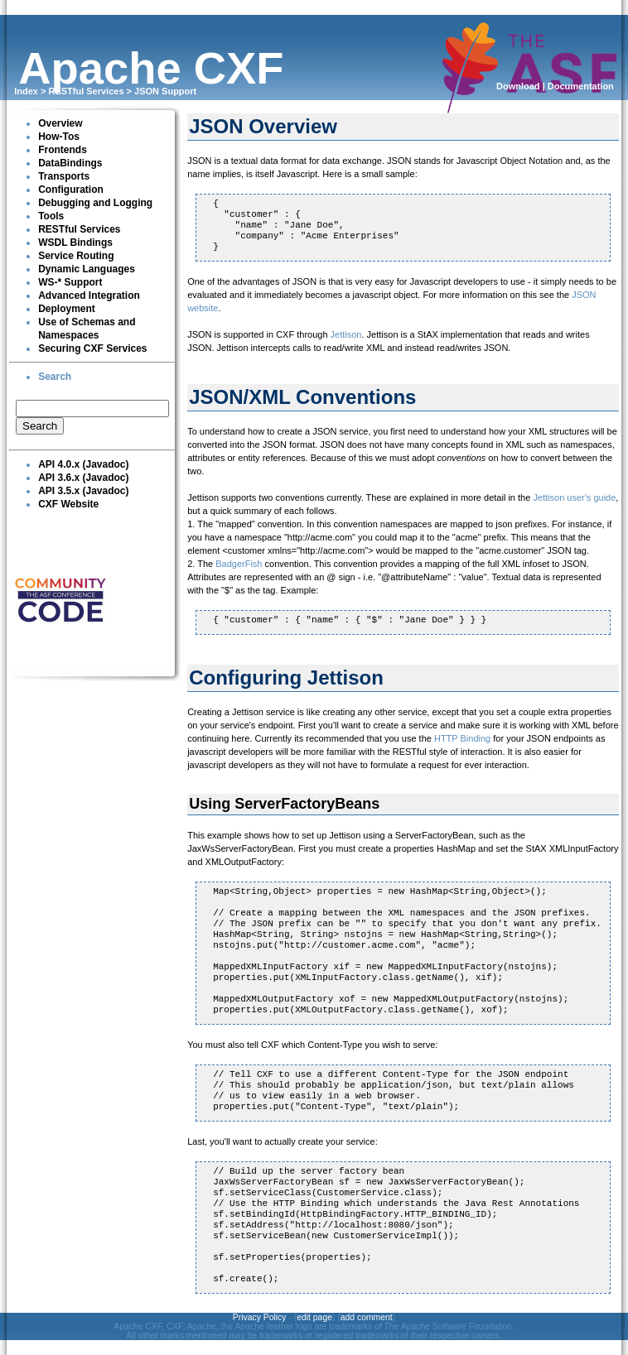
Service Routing (76, 256)
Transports (63, 176)
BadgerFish (238, 564)
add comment (367, 1317)
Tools (51, 216)
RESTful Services (85, 91)
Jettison (346, 334)
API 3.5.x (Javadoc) (83, 491)
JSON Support (165, 91)
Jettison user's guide (574, 497)
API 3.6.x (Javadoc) (83, 477)
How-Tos (59, 136)
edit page (314, 1317)
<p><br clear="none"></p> (92, 418)
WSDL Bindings (75, 242)
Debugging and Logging (95, 203)
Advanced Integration (89, 295)
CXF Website (68, 504)
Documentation (581, 86)
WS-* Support (70, 282)
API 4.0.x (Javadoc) (83, 464)
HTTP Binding (462, 738)
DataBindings (70, 163)
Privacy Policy (260, 1317)
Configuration (71, 189)
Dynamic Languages (86, 269)
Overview (60, 123)
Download (518, 86)
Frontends (62, 150)
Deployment (66, 309)
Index (26, 91)
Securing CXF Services (92, 348)
